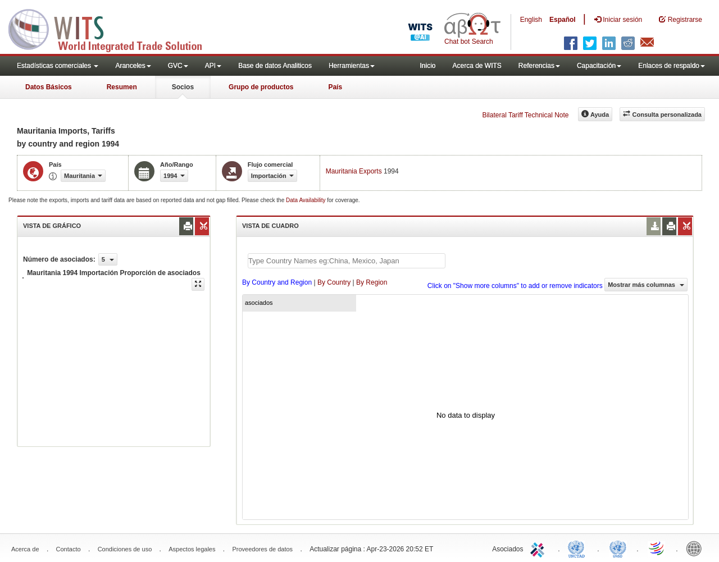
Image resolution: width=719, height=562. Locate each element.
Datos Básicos (48, 87)
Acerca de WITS (476, 66)
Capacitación (599, 66)
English (531, 20)
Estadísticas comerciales (57, 66)
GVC (178, 66)
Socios (183, 87)
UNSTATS (618, 548)
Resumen (122, 87)
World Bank (696, 548)
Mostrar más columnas (646, 284)
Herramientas (352, 66)
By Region (371, 282)
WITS (112, 28)
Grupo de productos (261, 87)
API (213, 66)
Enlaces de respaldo (671, 66)
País (335, 87)
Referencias (539, 66)
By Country (334, 282)
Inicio (427, 66)
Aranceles (133, 66)
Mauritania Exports (354, 171)
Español (562, 20)
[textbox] (346, 260)
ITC (539, 548)
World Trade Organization (657, 548)
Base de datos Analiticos (275, 66)
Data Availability (306, 200)
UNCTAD (578, 548)
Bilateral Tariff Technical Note (525, 115)
